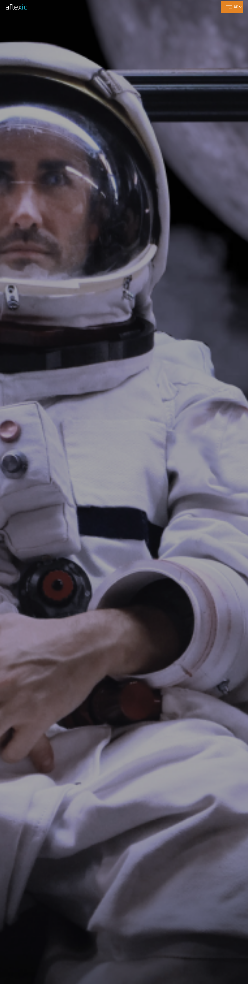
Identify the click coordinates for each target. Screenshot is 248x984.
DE (236, 7)
